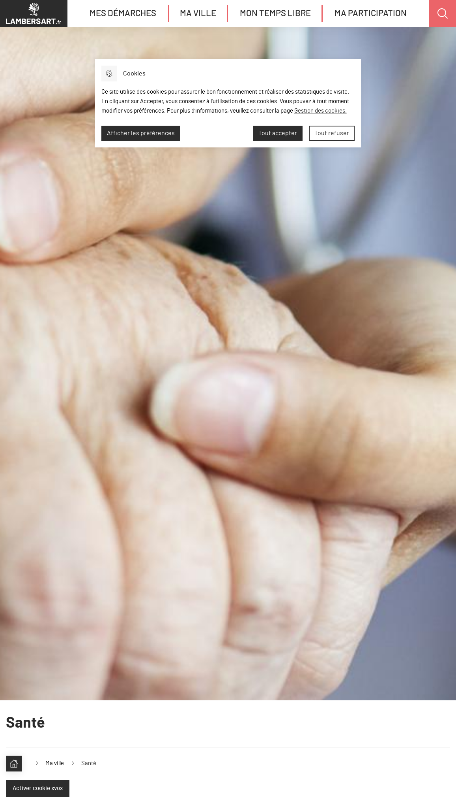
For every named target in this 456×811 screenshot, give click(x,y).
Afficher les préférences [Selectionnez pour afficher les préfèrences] (141, 133)
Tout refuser (331, 133)
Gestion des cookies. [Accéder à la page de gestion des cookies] (320, 111)
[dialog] (228, 103)
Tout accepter (277, 133)
